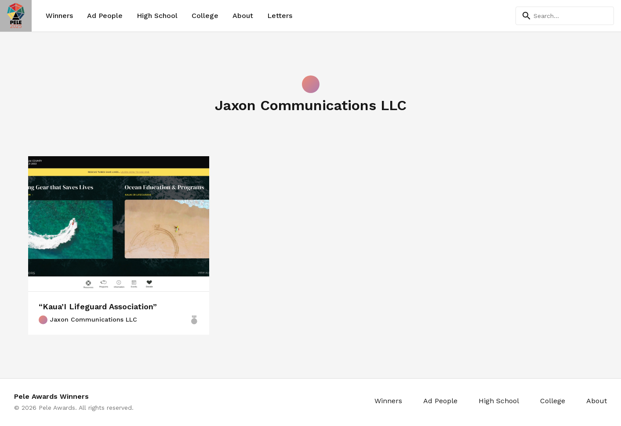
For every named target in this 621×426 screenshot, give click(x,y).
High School (157, 15)
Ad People (105, 15)
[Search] (565, 16)
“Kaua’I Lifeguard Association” (98, 306)
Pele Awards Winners (51, 396)
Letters (279, 15)
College (205, 15)
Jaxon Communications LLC (88, 319)
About (242, 15)
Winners (59, 15)
